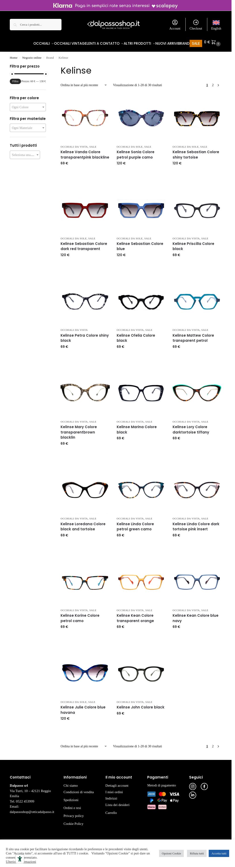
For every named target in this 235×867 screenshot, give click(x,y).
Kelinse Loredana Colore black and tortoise (83, 524)
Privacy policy (74, 813)
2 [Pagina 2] (213, 83)
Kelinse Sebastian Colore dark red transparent (84, 244)
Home (13, 55)
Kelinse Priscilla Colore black (193, 244)
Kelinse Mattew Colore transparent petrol (193, 335)
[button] (213, 42)
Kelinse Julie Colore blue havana (83, 707)
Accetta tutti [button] (218, 853)
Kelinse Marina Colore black (137, 427)
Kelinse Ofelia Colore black (136, 335)
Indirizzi (111, 796)
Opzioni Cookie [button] (171, 853)
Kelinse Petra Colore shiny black (85, 335)
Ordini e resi (72, 805)
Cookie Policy (73, 821)
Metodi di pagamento (161, 783)
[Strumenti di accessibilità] (19, 858)
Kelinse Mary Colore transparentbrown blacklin (79, 429)
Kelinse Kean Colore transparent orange (135, 616)
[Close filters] (47, 64)
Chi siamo (71, 783)
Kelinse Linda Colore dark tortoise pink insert (196, 524)
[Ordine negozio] (84, 82)
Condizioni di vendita (79, 789)
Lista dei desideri (117, 802)
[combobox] (28, 105)
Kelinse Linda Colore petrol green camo (135, 524)
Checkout (196, 24)
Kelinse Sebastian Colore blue (140, 244)
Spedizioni (71, 797)
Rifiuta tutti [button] (197, 853)
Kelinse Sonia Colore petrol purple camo (135, 152)
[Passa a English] (216, 24)
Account (174, 24)
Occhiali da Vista (74, 144)
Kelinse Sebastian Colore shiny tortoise (196, 152)
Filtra (15, 79)
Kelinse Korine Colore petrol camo (80, 616)
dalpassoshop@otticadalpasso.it (32, 809)
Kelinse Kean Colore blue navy (195, 616)
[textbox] (28, 105)
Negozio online (31, 55)
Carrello (111, 810)
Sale (92, 144)
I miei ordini (114, 789)
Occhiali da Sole (130, 144)
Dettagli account (117, 783)
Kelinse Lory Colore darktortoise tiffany (191, 427)
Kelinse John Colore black (140, 704)
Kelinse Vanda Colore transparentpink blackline (85, 152)
